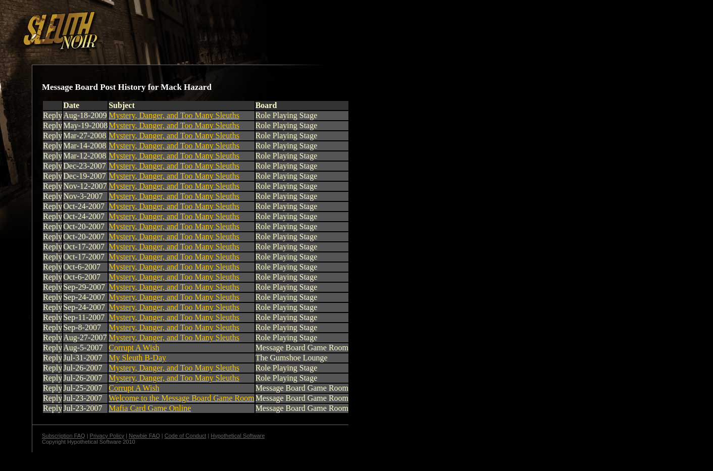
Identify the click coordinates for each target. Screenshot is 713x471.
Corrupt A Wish (134, 347)
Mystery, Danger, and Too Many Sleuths (174, 115)
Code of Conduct (186, 436)
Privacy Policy (107, 436)
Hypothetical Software (238, 436)
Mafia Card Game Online (150, 408)
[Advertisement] (175, 27)
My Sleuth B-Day (137, 357)
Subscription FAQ (63, 436)
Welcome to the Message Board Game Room (181, 398)
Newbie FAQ (144, 436)
